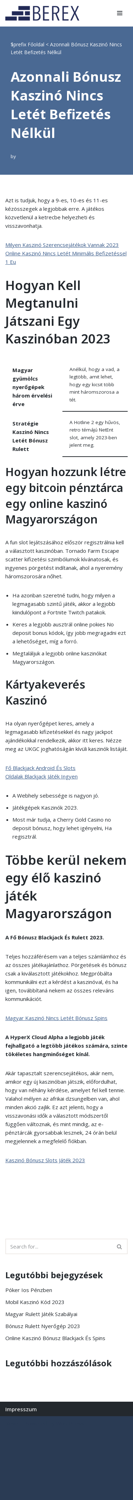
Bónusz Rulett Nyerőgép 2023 (42, 1326)
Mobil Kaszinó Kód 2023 (35, 1301)
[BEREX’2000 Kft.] (44, 13)
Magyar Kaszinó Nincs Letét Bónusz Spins (56, 1017)
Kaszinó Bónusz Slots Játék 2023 (45, 1160)
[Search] (58, 1246)
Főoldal (36, 44)
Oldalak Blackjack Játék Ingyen (41, 776)
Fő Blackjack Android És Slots (40, 767)
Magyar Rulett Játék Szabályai (41, 1313)
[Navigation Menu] (120, 13)
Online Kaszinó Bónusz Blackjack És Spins (55, 1338)
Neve (11, 1423)
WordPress (70, 1423)
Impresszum (21, 1409)
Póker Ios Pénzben (28, 1289)
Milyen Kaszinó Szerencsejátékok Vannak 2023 (62, 244)
